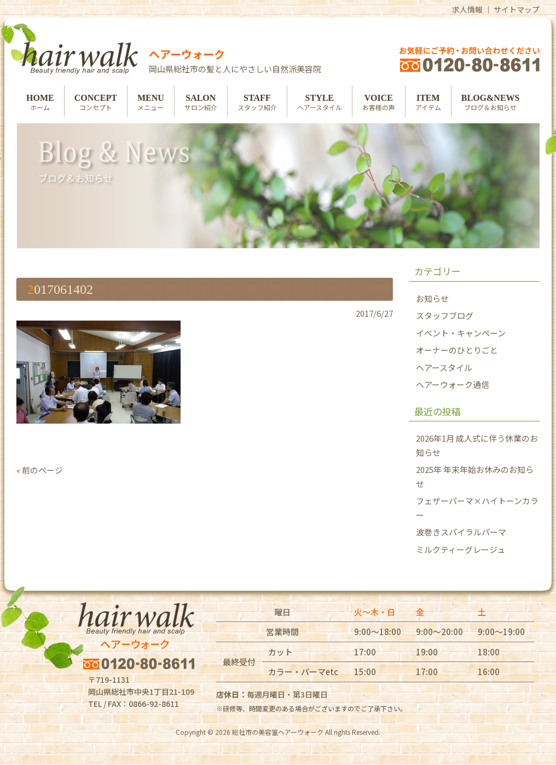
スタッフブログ (444, 315)
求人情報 (467, 9)
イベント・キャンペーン (461, 333)
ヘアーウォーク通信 (452, 384)
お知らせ (432, 298)
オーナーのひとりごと (457, 350)
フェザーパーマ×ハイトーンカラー (477, 508)
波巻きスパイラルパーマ (461, 532)
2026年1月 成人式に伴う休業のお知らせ (477, 445)
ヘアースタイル (444, 367)
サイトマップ (517, 9)
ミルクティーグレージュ (460, 549)
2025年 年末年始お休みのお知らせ (475, 476)
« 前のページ (39, 470)
